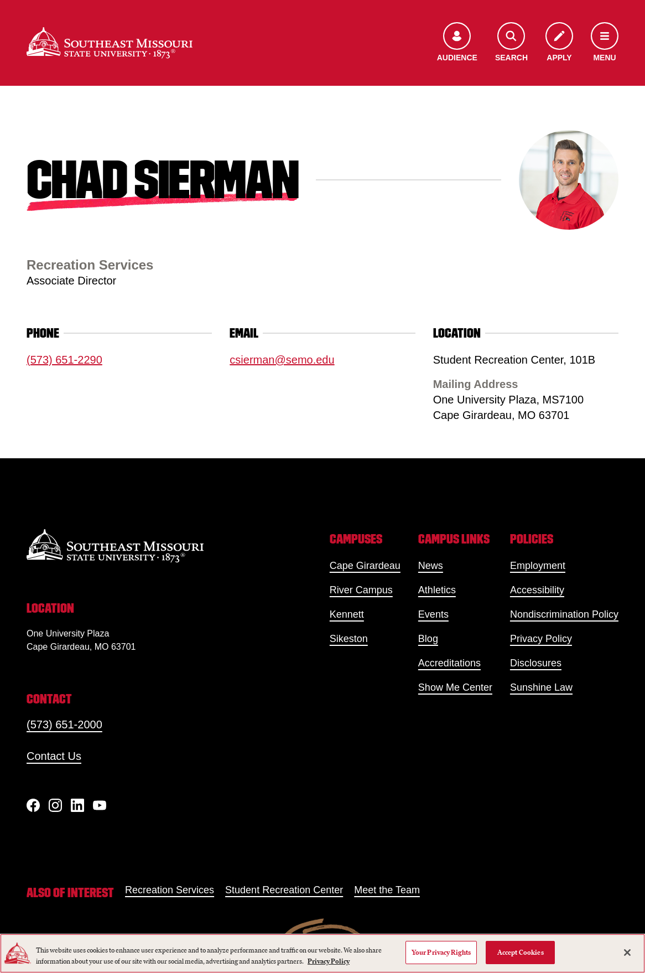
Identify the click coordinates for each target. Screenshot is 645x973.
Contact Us (54, 756)
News (430, 565)
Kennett (347, 614)
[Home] (110, 43)
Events (433, 614)
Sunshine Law (541, 687)
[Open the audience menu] (457, 43)
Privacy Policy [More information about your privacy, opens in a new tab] (329, 961)
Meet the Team (387, 890)
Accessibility (537, 590)
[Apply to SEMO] (559, 43)
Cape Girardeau (365, 565)
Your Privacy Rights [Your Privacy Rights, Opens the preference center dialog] (441, 952)
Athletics (437, 590)
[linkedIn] (77, 805)
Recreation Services (169, 890)
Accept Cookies (520, 952)
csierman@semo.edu (282, 360)
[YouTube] (99, 805)
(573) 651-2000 (64, 724)
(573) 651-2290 (64, 360)
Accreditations (449, 663)
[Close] (627, 952)
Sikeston (349, 638)
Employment (537, 565)
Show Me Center (455, 687)
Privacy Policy (541, 638)
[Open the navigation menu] (604, 43)
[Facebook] (33, 805)
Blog (428, 638)
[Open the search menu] (511, 43)
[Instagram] (55, 805)
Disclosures (535, 663)
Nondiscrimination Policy (564, 614)
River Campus (361, 590)
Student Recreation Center (284, 890)
